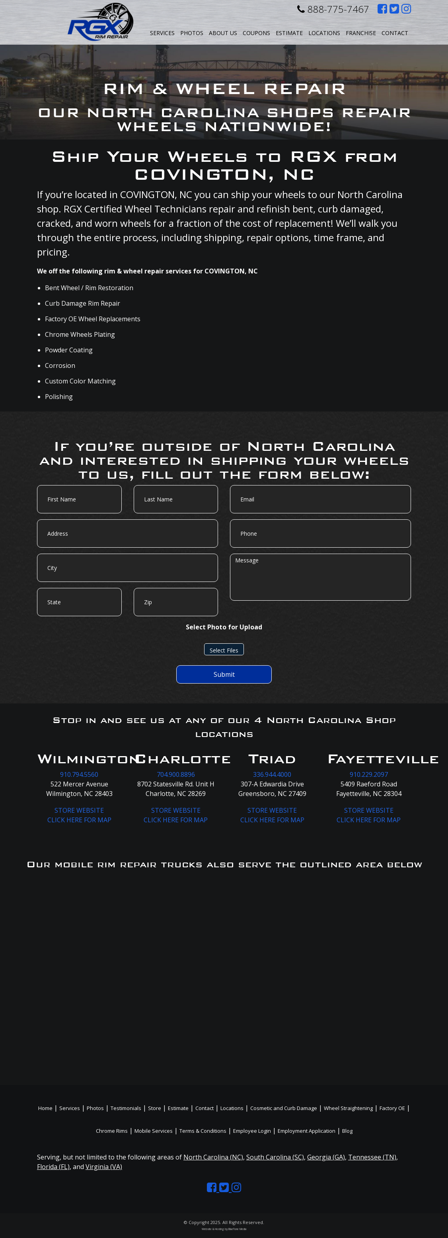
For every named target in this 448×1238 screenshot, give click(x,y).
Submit (224, 674)
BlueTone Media (237, 1229)
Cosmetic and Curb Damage (283, 1108)
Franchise (361, 33)
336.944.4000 (272, 774)
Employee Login (252, 1130)
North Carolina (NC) (213, 1157)
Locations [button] (324, 33)
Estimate (289, 33)
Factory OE (392, 1108)
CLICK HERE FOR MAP (79, 820)
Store (154, 1108)
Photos (191, 33)
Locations (231, 1108)
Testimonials (126, 1108)
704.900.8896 (176, 774)
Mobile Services (153, 1130)
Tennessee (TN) (372, 1157)
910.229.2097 (369, 774)
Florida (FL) (53, 1166)
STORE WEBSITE (79, 810)
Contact (395, 33)
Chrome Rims (112, 1130)
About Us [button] (223, 33)
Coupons (256, 33)
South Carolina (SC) (275, 1157)
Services (162, 33)
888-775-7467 (333, 9)
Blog (347, 1130)
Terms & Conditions (202, 1130)
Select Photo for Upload (224, 627)
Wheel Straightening (348, 1108)
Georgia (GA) (326, 1157)
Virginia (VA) (104, 1166)
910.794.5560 (79, 774)
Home (45, 1108)
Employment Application (306, 1130)
